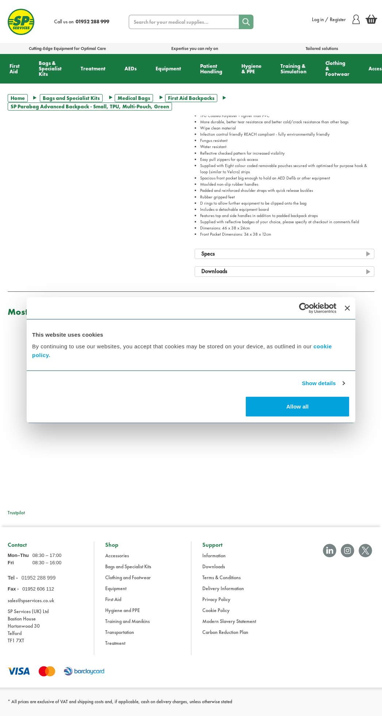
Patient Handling (211, 69)
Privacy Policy (216, 603)
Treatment (93, 68)
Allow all (297, 406)
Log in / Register (336, 19)
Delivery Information (223, 592)
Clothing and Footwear (128, 581)
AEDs (131, 68)
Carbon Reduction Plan (225, 635)
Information (214, 559)
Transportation (119, 635)
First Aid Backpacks (191, 98)
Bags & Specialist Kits (50, 68)
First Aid (14, 69)
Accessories (117, 559)
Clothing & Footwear (337, 68)
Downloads (213, 570)
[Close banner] (347, 308)
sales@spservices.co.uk (31, 604)
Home (18, 98)
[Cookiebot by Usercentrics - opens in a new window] (304, 308)
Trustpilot (16, 513)
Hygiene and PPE (122, 614)
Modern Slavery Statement (229, 625)
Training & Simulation (293, 69)
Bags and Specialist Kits (71, 98)
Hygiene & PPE (251, 69)
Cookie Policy (216, 614)
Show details (319, 383)
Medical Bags (134, 98)
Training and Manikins (127, 625)
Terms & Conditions (221, 581)
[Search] (246, 22)
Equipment (168, 68)
